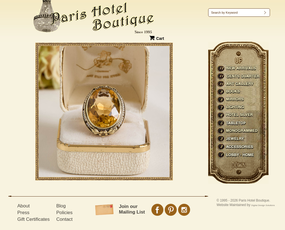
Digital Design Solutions (263, 205)
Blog (61, 206)
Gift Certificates (33, 219)
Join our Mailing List (132, 209)
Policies (64, 212)
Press (23, 212)
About (23, 206)
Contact (64, 219)
